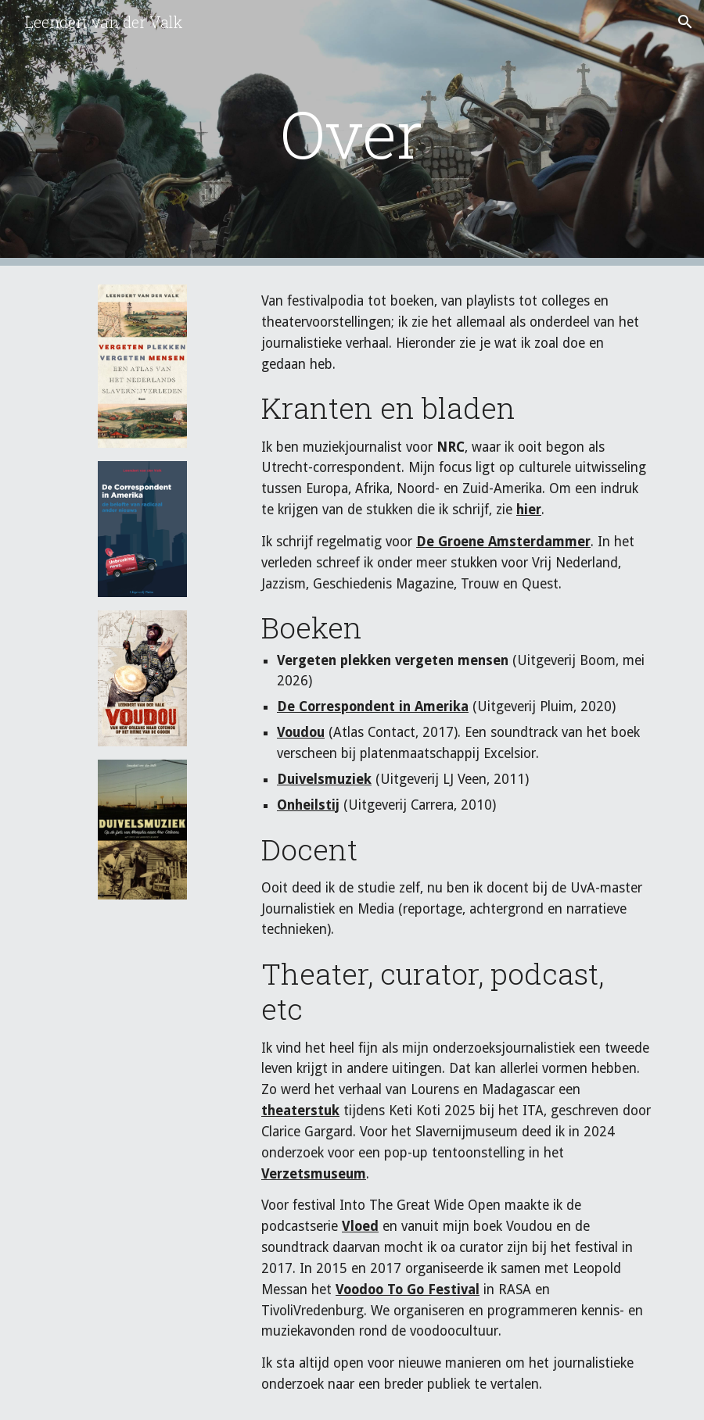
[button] (685, 22)
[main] (352, 133)
